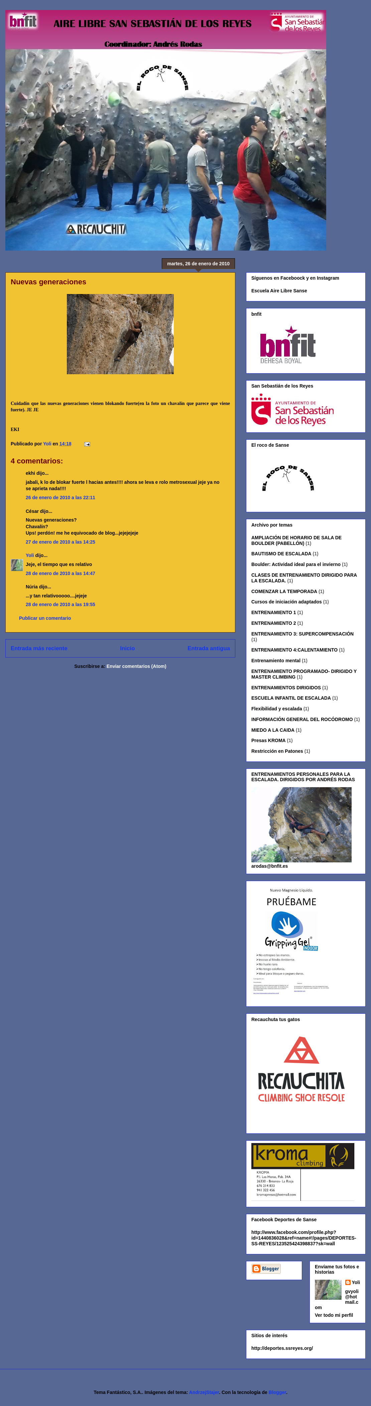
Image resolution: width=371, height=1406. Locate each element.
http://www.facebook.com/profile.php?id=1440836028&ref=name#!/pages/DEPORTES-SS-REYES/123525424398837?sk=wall (303, 1238)
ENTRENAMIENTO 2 (273, 623)
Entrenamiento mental (275, 660)
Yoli (30, 555)
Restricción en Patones (277, 751)
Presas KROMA (268, 740)
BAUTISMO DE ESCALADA (281, 553)
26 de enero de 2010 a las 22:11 (60, 497)
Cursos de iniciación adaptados (286, 601)
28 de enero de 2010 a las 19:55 (60, 604)
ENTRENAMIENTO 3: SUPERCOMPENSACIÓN (302, 634)
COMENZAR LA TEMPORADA (284, 591)
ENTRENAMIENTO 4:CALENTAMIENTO (294, 650)
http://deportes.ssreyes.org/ (282, 1348)
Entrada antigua (209, 648)
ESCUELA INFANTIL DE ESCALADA (291, 698)
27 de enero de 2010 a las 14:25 (60, 542)
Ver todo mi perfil (334, 1315)
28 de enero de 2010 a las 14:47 (60, 573)
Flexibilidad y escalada (276, 708)
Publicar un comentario (45, 618)
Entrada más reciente (39, 648)
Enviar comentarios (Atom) (136, 666)
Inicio (127, 648)
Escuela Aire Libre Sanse (279, 290)
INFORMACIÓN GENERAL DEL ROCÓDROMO (302, 719)
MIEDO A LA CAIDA (272, 730)
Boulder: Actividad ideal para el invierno (296, 564)
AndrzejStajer (204, 1392)
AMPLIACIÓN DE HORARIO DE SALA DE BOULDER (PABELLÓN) (296, 540)
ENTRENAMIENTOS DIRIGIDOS (286, 687)
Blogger (277, 1392)
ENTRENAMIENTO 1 (273, 612)
